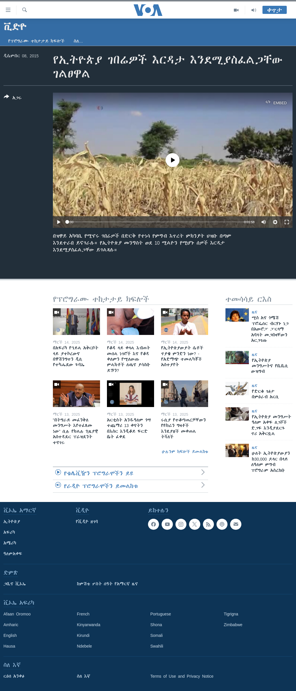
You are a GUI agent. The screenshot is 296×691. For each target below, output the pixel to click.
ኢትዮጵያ (11, 521)
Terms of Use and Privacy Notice (182, 676)
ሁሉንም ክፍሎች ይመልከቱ (185, 451)
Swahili (156, 646)
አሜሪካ (9, 543)
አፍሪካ (9, 532)
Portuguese (160, 614)
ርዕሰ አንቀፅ (13, 676)
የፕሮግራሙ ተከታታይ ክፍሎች (36, 41)
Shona (156, 624)
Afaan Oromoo (17, 614)
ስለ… (78, 41)
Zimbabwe (233, 624)
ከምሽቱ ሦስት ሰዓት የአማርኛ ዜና (107, 583)
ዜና (254, 312)
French (83, 614)
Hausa (9, 646)
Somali (156, 635)
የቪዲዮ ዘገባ (87, 521)
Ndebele (84, 646)
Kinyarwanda (88, 624)
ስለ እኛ (83, 676)
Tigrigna (231, 614)
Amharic (10, 624)
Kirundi (83, 635)
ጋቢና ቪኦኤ (14, 583)
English (10, 635)
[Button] (13, 98)
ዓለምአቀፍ (12, 553)
